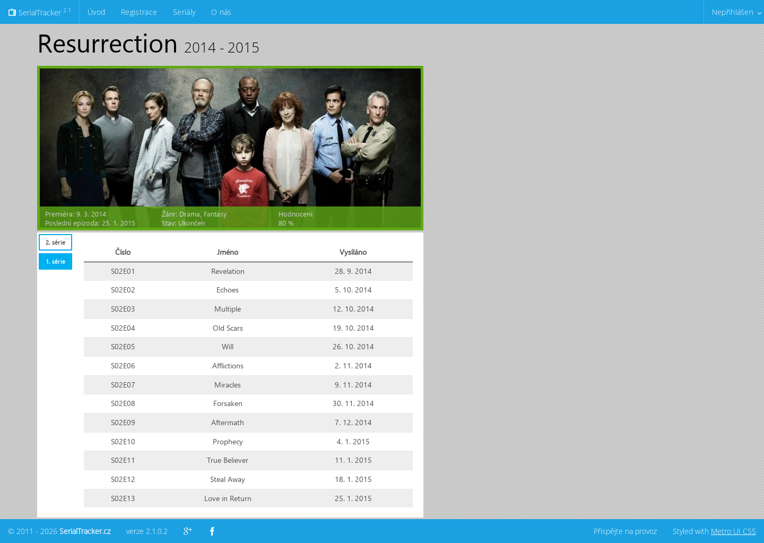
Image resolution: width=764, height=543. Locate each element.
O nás (221, 12)
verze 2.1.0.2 (147, 531)
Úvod (96, 12)
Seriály (184, 12)
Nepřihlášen (732, 12)
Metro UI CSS (733, 531)
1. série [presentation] (55, 261)
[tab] (55, 242)
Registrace (139, 12)
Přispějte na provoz (625, 531)
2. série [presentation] (55, 242)
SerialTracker (39, 11)
